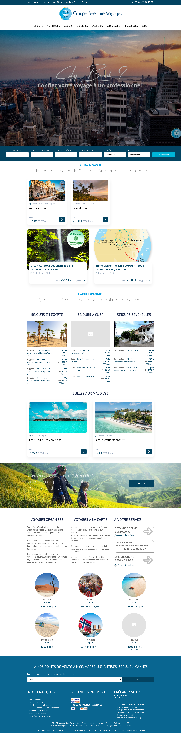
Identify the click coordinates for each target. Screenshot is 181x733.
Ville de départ (66, 153)
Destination (17, 153)
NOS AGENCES (131, 26)
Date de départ (42, 153)
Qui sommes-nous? (37, 731)
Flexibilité (139, 153)
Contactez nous (141, 502)
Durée (115, 153)
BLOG (144, 26)
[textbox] (17, 154)
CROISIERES (82, 26)
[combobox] (17, 154)
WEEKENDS (97, 26)
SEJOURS (68, 26)
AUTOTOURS (53, 26)
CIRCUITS (38, 26)
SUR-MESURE (113, 26)
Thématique (90, 153)
